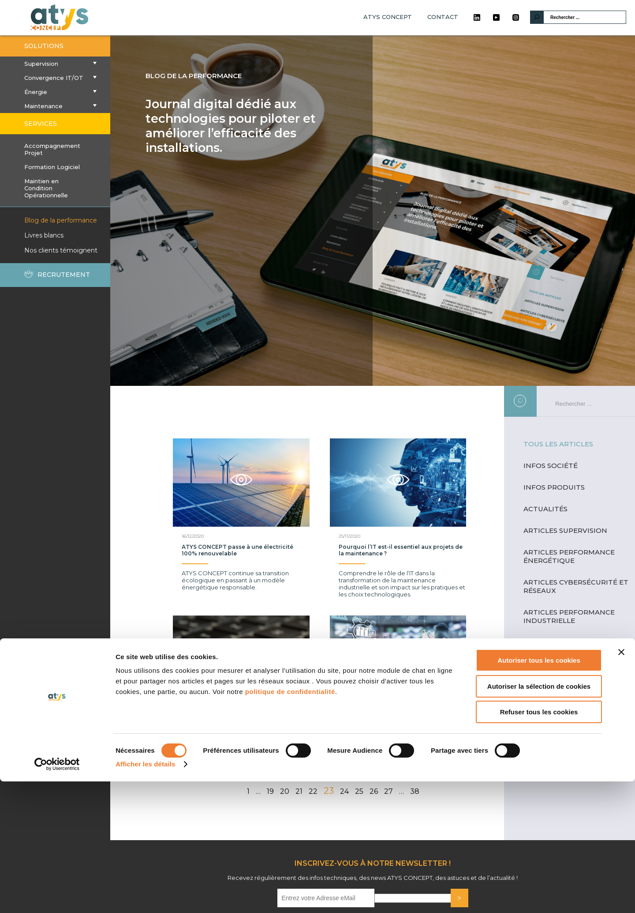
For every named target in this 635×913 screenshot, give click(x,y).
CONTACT (442, 16)
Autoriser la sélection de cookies (538, 818)
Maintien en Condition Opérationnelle (46, 188)
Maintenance (55, 105)
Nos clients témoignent (60, 250)
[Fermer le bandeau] (621, 784)
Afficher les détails (145, 895)
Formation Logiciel (52, 166)
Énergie (55, 91)
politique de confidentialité (290, 823)
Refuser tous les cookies (539, 843)
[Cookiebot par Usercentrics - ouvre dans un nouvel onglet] (57, 895)
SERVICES (40, 124)
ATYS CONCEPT (387, 16)
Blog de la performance (60, 220)
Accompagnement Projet (52, 149)
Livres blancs (44, 235)
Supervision (55, 63)
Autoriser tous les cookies (538, 792)
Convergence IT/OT (55, 77)
